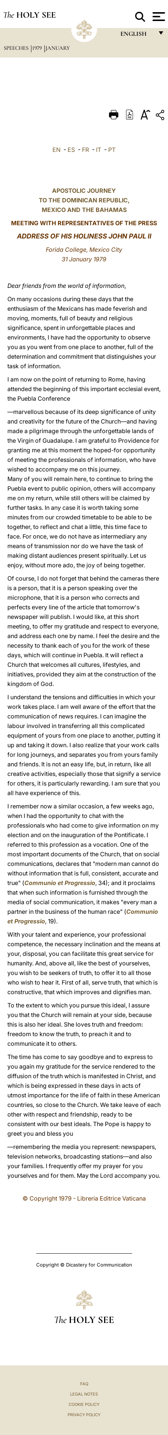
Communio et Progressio (59, 883)
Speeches (17, 48)
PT (112, 149)
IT (98, 149)
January (57, 48)
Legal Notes (84, 1394)
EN (56, 149)
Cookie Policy (84, 1404)
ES (71, 149)
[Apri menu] (158, 16)
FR (85, 149)
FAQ (84, 1383)
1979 (37, 48)
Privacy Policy (84, 1414)
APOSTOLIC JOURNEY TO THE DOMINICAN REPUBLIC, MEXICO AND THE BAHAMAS (84, 200)
